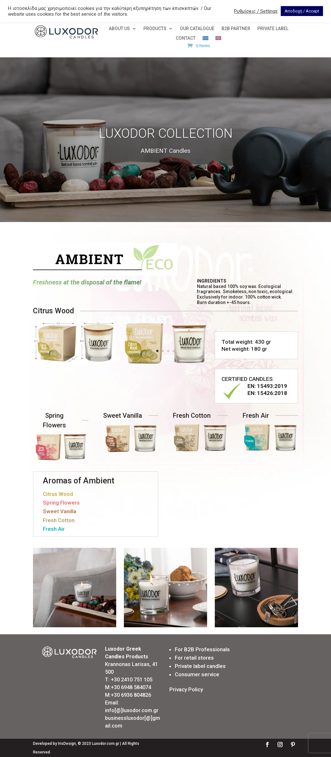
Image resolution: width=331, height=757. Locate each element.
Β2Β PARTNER (236, 28)
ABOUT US (119, 28)
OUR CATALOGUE (197, 28)
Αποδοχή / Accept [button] (302, 11)
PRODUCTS (154, 28)
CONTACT (186, 38)
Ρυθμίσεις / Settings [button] (256, 11)
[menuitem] (205, 39)
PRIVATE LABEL (272, 28)
